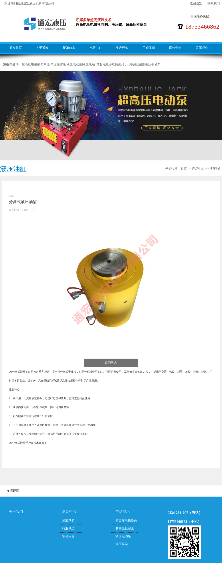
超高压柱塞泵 (56, 64)
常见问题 (68, 536)
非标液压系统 (106, 64)
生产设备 (122, 48)
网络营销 (175, 48)
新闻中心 (69, 511)
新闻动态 (69, 48)
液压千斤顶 (123, 64)
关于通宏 (42, 48)
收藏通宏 (196, 3)
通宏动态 (68, 520)
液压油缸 (138, 64)
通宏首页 (15, 48)
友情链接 (13, 490)
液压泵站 (89, 64)
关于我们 (16, 511)
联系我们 (213, 3)
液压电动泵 (74, 64)
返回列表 (111, 363)
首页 (184, 168)
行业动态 (68, 528)
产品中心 (95, 48)
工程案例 (149, 48)
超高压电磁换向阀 (34, 64)
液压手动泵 (153, 64)
